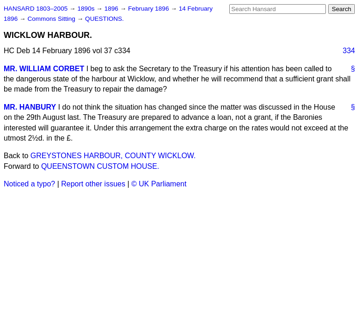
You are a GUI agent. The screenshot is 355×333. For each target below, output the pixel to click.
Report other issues (93, 184)
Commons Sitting (52, 18)
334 (349, 51)
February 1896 (149, 8)
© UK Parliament (158, 184)
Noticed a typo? (29, 184)
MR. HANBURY (30, 107)
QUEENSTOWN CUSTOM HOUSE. (100, 166)
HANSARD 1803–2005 (35, 8)
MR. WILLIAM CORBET (44, 69)
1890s (86, 8)
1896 (112, 8)
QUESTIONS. (104, 18)
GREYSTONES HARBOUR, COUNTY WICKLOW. (113, 156)
